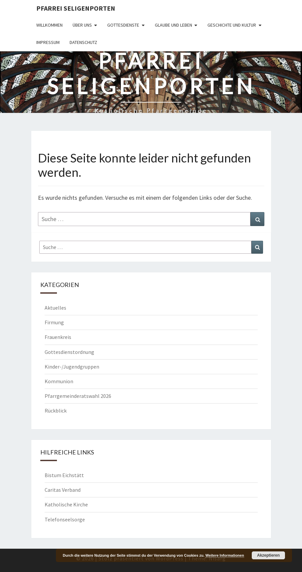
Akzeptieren (268, 555)
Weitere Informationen (224, 555)
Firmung (54, 322)
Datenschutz (83, 42)
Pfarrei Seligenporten (75, 8)
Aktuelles (55, 307)
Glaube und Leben (173, 25)
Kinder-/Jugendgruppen (72, 366)
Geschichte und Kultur (231, 25)
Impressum (48, 42)
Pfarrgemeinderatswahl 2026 (78, 396)
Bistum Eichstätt (64, 475)
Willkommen (49, 25)
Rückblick (56, 410)
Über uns (82, 25)
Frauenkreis (58, 337)
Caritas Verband (63, 489)
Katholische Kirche (66, 504)
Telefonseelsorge (65, 519)
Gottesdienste (123, 25)
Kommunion (59, 381)
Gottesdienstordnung (69, 352)
